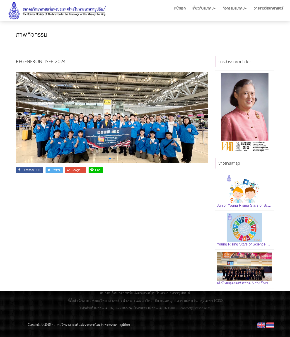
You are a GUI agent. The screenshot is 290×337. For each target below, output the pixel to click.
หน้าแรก (180, 8)
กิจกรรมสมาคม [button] (234, 8)
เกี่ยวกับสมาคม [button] (204, 8)
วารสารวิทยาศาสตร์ (268, 8)
